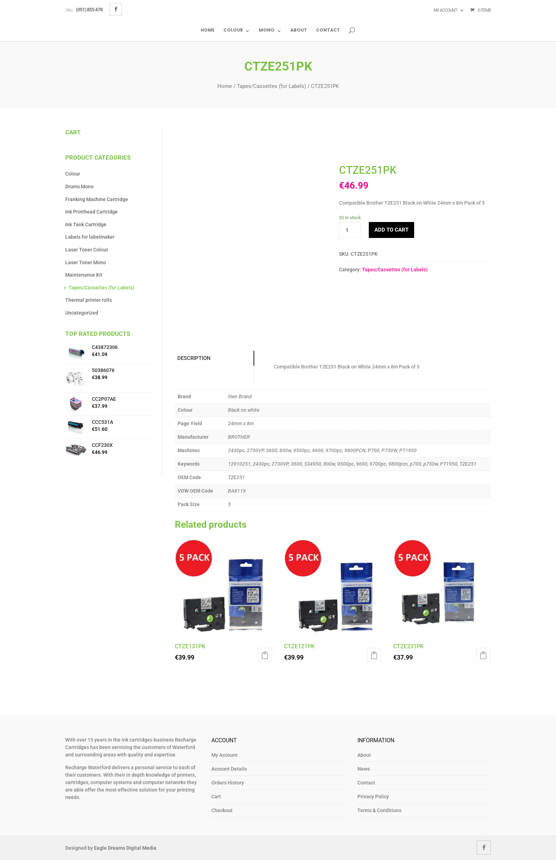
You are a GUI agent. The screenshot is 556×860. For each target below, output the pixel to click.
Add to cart (391, 230)
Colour (233, 30)
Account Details (229, 769)
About (298, 30)
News (363, 769)
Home (208, 30)
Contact (328, 30)
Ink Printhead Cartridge (91, 212)
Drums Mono (79, 186)
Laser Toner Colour (86, 250)
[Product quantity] (349, 230)
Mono (266, 30)
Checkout (222, 810)
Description (193, 358)
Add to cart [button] (265, 655)
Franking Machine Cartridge (96, 199)
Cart (216, 796)
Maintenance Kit (83, 275)
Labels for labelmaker (90, 237)
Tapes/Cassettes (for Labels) (271, 86)
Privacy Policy (373, 796)
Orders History (227, 783)
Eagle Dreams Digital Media (125, 848)
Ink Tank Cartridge (85, 224)
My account (445, 10)
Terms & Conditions (379, 810)
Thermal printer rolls (88, 300)
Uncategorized (81, 313)
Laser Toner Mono (85, 262)
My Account (224, 755)
